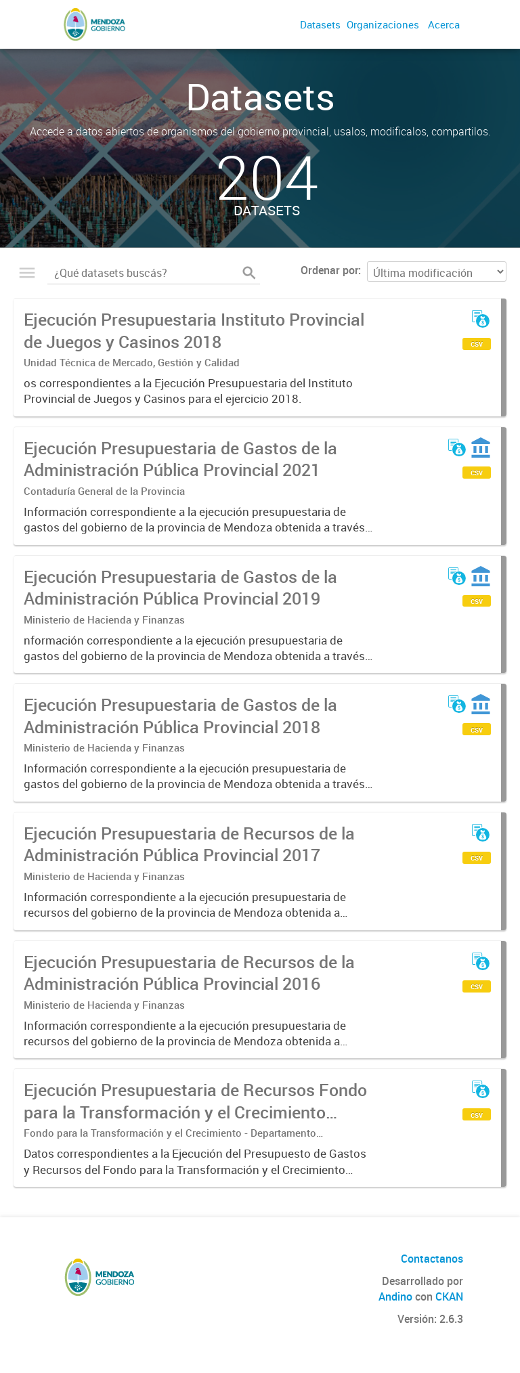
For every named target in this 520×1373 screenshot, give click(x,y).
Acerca (444, 24)
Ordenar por (329, 270)
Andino (395, 1296)
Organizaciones (383, 24)
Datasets (320, 24)
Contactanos (432, 1258)
